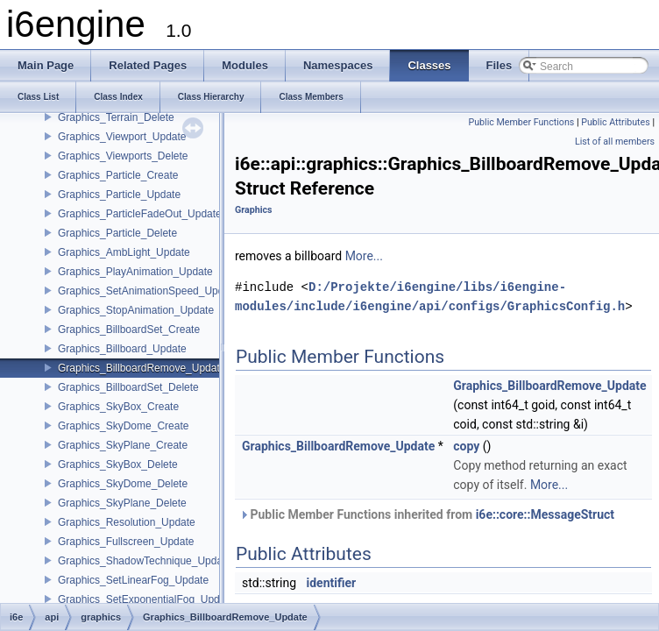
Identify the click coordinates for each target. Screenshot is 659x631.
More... (364, 256)
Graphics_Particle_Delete (117, 233)
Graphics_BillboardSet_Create (129, 329)
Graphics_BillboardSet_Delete (128, 387)
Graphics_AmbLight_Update (124, 252)
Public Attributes (615, 122)
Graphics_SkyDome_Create (123, 426)
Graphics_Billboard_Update (122, 349)
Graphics (254, 210)
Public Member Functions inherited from (426, 514)
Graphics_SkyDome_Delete (123, 484)
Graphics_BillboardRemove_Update (141, 368)
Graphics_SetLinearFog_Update (133, 580)
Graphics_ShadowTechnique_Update (144, 561)
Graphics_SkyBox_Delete (118, 464)
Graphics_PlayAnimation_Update (135, 272)
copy (466, 446)
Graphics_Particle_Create (118, 175)
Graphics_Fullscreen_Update (126, 541)
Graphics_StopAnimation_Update (136, 310)
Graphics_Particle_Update (119, 194)
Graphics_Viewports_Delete (123, 156)
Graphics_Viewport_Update (122, 137)
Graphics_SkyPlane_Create (123, 445)
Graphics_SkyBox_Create (118, 407)
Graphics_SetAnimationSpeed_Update (148, 291)
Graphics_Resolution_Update (126, 522)
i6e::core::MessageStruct (545, 514)
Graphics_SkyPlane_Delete (122, 503)
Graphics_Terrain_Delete (116, 117)
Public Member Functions (522, 122)
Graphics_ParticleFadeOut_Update (140, 214)
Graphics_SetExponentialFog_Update (146, 599)
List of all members (615, 141)
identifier (332, 583)
